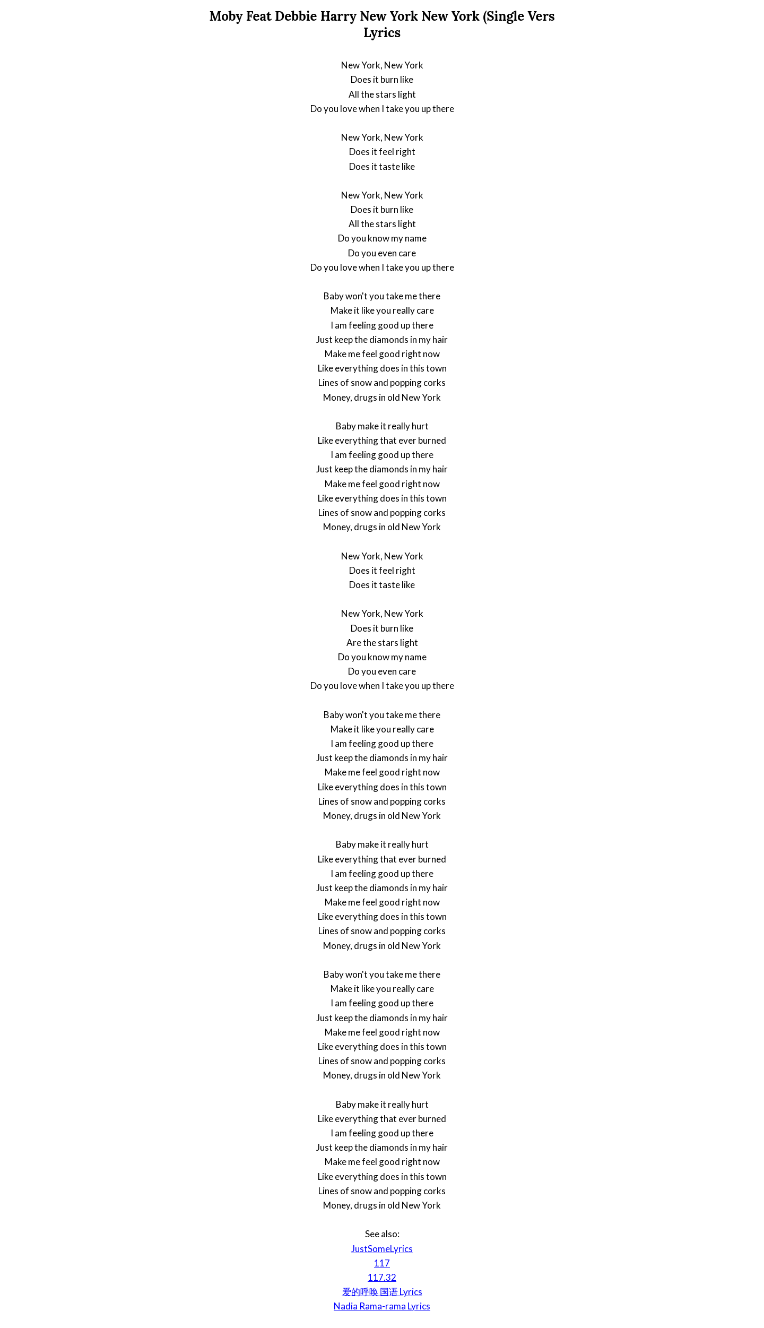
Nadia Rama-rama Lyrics (382, 1306)
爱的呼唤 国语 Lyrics (382, 1291)
